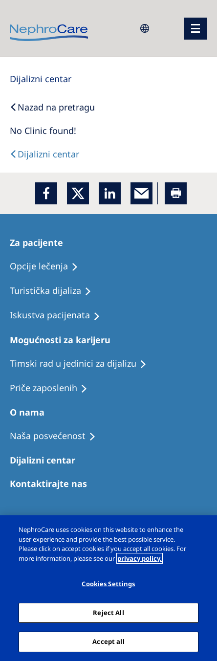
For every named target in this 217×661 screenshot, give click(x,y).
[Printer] (176, 193)
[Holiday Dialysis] (59, 315)
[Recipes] (55, 291)
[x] (78, 193)
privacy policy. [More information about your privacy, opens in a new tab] (139, 558)
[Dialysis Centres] (40, 79)
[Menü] (195, 29)
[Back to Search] (52, 107)
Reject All (108, 612)
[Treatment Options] (48, 266)
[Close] (201, 531)
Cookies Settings (108, 583)
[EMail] (141, 193)
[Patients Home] (41, 242)
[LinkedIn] (110, 193)
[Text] (44, 154)
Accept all (108, 641)
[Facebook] (46, 193)
